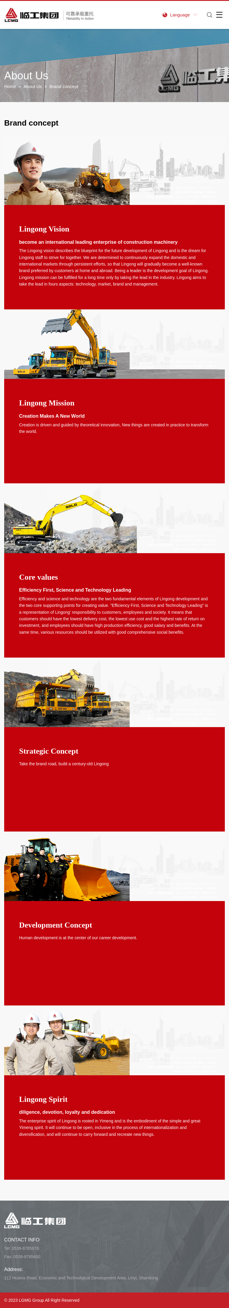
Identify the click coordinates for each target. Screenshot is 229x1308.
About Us (33, 86)
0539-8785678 (25, 1248)
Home (10, 86)
